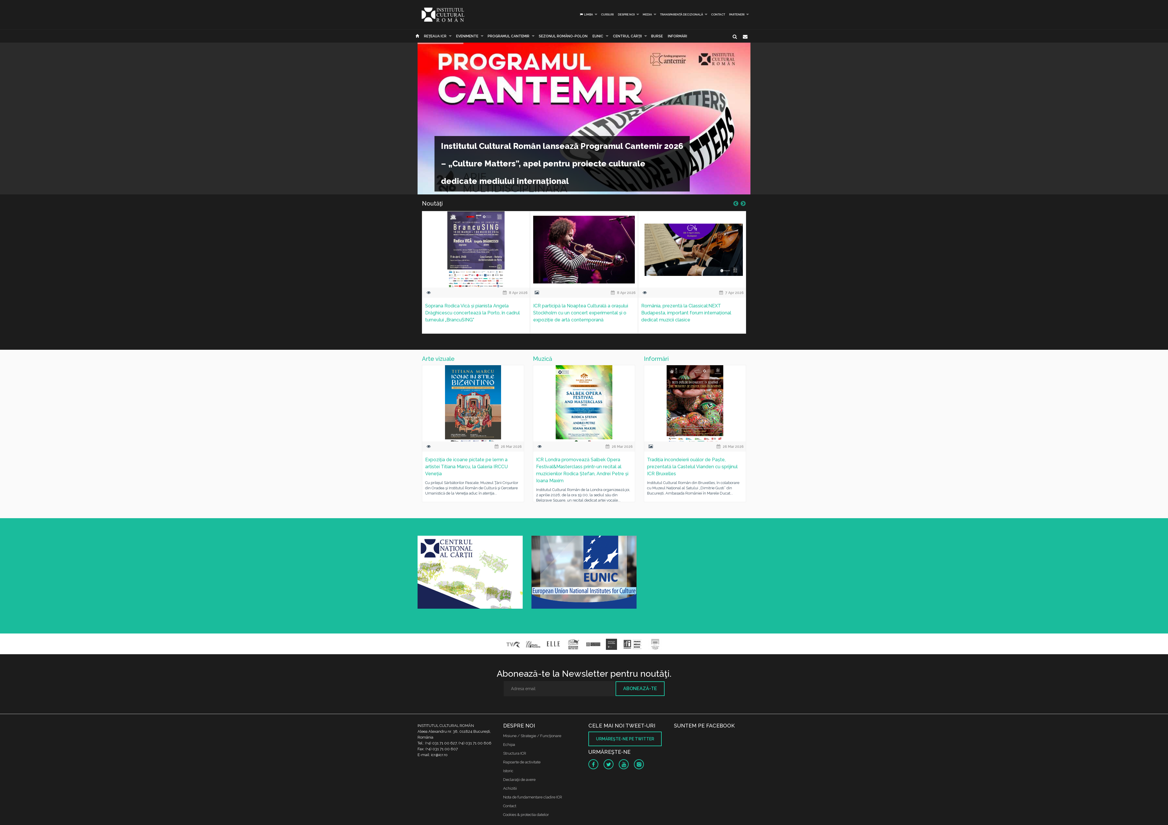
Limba (586, 14)
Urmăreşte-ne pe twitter (625, 739)
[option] (476, 276)
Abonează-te (640, 688)
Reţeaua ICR (435, 36)
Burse (657, 36)
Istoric (508, 771)
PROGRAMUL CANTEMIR (508, 36)
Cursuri (607, 14)
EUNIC (597, 36)
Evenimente (467, 36)
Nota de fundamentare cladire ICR (532, 797)
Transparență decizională (681, 14)
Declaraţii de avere (519, 779)
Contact (718, 14)
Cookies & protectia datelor (526, 814)
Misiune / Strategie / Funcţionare (532, 736)
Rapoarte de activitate (521, 762)
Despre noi (626, 14)
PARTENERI (737, 14)
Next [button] (743, 204)
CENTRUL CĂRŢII (627, 36)
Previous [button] (736, 204)
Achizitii (510, 788)
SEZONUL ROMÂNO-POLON (563, 36)
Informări (677, 36)
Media (647, 14)
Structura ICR (514, 753)
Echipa (509, 744)
